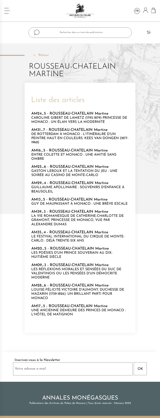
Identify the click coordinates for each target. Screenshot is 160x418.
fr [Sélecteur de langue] (137, 11)
